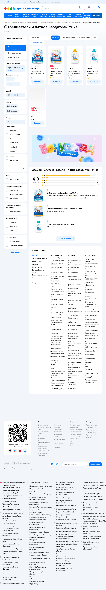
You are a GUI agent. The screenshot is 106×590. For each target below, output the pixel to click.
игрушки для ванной (74, 265)
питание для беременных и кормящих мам (89, 283)
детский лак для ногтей (56, 363)
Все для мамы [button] (37, 267)
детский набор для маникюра (57, 374)
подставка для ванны (91, 322)
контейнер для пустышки (89, 355)
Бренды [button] (34, 256)
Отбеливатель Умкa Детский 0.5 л (62, 224)
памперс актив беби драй (74, 294)
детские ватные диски (75, 270)
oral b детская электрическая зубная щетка (57, 284)
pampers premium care (75, 298)
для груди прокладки (91, 264)
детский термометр (74, 365)
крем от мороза (73, 258)
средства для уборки (91, 309)
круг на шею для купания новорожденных (73, 316)
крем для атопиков (57, 336)
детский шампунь (73, 356)
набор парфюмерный (57, 383)
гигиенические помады (55, 367)
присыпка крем (90, 382)
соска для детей (90, 358)
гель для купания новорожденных (56, 339)
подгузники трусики (74, 300)
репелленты (54, 360)
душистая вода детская (58, 380)
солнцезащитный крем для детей (56, 389)
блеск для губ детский (58, 371)
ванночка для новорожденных (90, 319)
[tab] (67, 149)
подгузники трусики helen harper (57, 277)
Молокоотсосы (90, 271)
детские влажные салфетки (73, 376)
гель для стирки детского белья (72, 321)
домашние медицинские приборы (72, 384)
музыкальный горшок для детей (74, 344)
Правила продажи (43, 436)
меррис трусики (56, 281)
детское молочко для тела (74, 326)
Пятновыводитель (14, 53)
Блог (71, 443)
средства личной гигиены (90, 274)
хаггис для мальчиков (74, 282)
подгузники (71, 341)
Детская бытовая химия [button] (38, 271)
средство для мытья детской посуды (74, 332)
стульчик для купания (74, 353)
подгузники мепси (57, 310)
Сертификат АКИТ (43, 451)
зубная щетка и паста (57, 353)
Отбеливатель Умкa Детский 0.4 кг (62, 193)
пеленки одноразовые (92, 373)
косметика (88, 269)
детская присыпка (73, 348)
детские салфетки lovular (56, 323)
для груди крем (90, 266)
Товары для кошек (91, 425)
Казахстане (22, 469)
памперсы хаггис (56, 302)
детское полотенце (91, 343)
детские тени (72, 255)
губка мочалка (89, 341)
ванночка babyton (56, 258)
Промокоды (41, 438)
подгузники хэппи (57, 289)
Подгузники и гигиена (14, 39)
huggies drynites (73, 288)
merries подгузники (57, 312)
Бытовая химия (32, 22)
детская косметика (57, 351)
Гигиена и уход (17, 22)
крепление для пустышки (89, 361)
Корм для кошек (91, 427)
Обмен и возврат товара (43, 432)
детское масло (72, 339)
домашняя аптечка (73, 380)
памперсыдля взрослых (89, 260)
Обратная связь (42, 453)
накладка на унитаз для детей (75, 359)
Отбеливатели (13, 57)
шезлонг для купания (91, 336)
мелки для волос (56, 378)
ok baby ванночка (56, 255)
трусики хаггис (55, 270)
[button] (96, 15)
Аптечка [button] (35, 264)
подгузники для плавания (73, 303)
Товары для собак (91, 430)
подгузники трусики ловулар (57, 264)
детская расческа (73, 267)
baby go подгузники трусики (57, 273)
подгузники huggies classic (74, 285)
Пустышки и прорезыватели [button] (37, 279)
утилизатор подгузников (89, 370)
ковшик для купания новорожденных (91, 351)
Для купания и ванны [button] (39, 275)
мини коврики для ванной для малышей (91, 329)
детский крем (72, 276)
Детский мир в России (11, 469)
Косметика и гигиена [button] (39, 258)
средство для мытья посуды (91, 305)
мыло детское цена (57, 385)
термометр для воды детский (74, 368)
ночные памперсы (74, 336)
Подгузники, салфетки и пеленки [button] (39, 284)
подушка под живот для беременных (91, 279)
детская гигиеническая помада (75, 312)
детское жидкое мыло (75, 362)
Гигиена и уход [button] (37, 261)
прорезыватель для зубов (91, 365)
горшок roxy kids (56, 315)
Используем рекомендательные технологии (18, 467)
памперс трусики (56, 267)
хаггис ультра (72, 291)
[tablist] (67, 149)
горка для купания (90, 338)
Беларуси (31, 469)
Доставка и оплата (43, 425)
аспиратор (54, 333)
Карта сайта (41, 455)
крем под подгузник (74, 279)
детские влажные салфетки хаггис (56, 330)
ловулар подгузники (57, 292)
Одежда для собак (91, 435)
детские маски (72, 329)
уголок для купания (91, 315)
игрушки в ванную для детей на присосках (92, 346)
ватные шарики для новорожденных (57, 347)
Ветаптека (89, 437)
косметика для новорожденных (56, 343)
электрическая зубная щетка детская (75, 307)
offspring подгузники (57, 294)
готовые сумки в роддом (90, 293)
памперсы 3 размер (57, 299)
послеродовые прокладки (90, 288)
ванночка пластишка (57, 260)
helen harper (55, 307)
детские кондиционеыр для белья (91, 297)
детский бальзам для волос (74, 261)
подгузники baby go (57, 304)
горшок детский (90, 333)
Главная (7, 22)
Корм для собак (91, 432)
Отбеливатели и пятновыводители (54, 22)
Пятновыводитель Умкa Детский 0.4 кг (64, 208)
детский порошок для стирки (92, 312)
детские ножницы (73, 350)
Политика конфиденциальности (44, 441)
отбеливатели (89, 302)
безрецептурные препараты (90, 256)
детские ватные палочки (73, 273)
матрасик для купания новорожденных (92, 325)
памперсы (54, 297)
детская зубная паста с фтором (75, 372)
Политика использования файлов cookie (42, 446)
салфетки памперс (56, 327)
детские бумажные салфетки (91, 376)
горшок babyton (56, 317)
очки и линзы (72, 388)
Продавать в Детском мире (44, 428)
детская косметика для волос (58, 357)
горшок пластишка (56, 320)
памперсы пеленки (91, 380)
